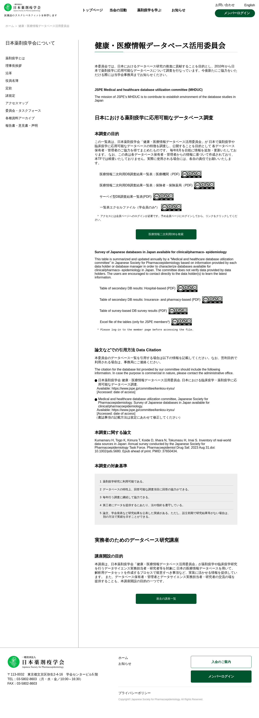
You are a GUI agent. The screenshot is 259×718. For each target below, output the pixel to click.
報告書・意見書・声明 (21, 126)
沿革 (8, 73)
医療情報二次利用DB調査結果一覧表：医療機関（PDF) (140, 174)
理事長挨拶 (13, 66)
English (249, 5)
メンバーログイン (237, 13)
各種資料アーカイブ (20, 118)
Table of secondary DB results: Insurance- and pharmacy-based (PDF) (150, 300)
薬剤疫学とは (15, 59)
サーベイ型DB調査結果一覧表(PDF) (126, 197)
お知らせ (178, 10)
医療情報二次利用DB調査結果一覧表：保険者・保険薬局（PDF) (146, 185)
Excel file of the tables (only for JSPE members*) (135, 322)
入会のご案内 (221, 663)
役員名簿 (11, 81)
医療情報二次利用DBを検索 (166, 235)
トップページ (92, 10)
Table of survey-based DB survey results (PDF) (133, 311)
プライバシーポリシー (134, 694)
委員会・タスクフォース (23, 111)
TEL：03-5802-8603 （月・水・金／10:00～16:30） (45, 680)
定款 (8, 88)
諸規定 (10, 96)
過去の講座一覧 (166, 599)
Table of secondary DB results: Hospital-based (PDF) (137, 289)
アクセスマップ (16, 103)
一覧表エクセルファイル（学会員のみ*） (129, 207)
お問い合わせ (225, 5)
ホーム (9, 26)
